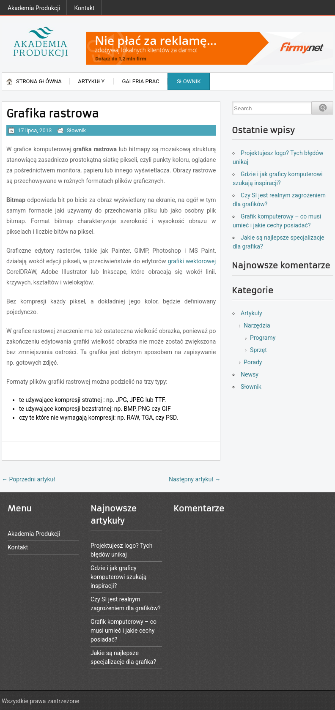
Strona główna (39, 81)
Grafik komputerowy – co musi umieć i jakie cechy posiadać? (124, 630)
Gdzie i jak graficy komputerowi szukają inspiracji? (119, 577)
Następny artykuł (195, 479)
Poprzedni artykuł (28, 479)
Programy (262, 337)
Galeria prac (140, 81)
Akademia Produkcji (34, 8)
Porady (253, 362)
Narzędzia (257, 325)
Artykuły (91, 81)
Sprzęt (258, 350)
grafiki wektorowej (192, 261)
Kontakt (84, 8)
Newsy (249, 374)
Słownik (188, 81)
